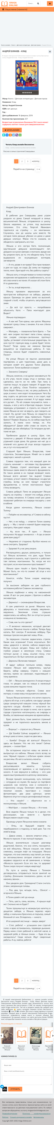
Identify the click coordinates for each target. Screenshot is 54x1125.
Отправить (15, 1089)
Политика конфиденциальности (36, 1114)
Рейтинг (5, 1117)
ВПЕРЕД (35, 161)
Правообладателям (9, 1114)
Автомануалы (38, 1117)
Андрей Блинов (15, 105)
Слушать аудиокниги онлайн (21, 1117)
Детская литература (24, 98)
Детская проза (40, 98)
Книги (10, 98)
